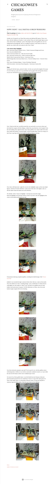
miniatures (12, 467)
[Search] (47, 4)
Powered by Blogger (27, 479)
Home (12, 19)
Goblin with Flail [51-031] (26, 33)
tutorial (16, 467)
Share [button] (8, 465)
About (17, 19)
